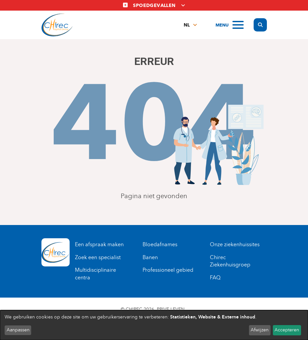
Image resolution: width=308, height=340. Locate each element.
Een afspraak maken (99, 244)
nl (187, 25)
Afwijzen (260, 330)
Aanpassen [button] (18, 330)
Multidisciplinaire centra (95, 274)
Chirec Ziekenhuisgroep (230, 261)
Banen (150, 257)
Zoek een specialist (98, 257)
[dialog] (154, 325)
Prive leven (171, 309)
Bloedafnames (160, 244)
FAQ (215, 277)
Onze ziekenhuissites (235, 244)
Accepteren (287, 330)
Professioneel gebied (168, 270)
